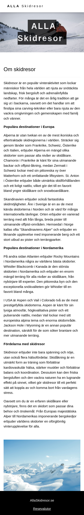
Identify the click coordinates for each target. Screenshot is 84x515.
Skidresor (25, 6)
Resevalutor (42, 509)
